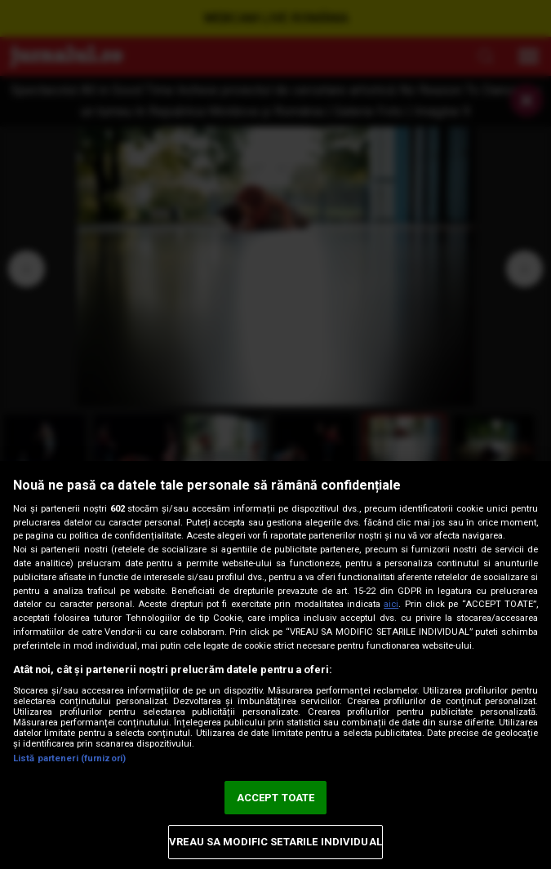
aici (391, 604)
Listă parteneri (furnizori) (69, 758)
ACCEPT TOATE (276, 797)
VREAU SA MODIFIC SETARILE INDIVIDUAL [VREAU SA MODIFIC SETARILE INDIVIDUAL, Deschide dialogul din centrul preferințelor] (275, 842)
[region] (275, 665)
